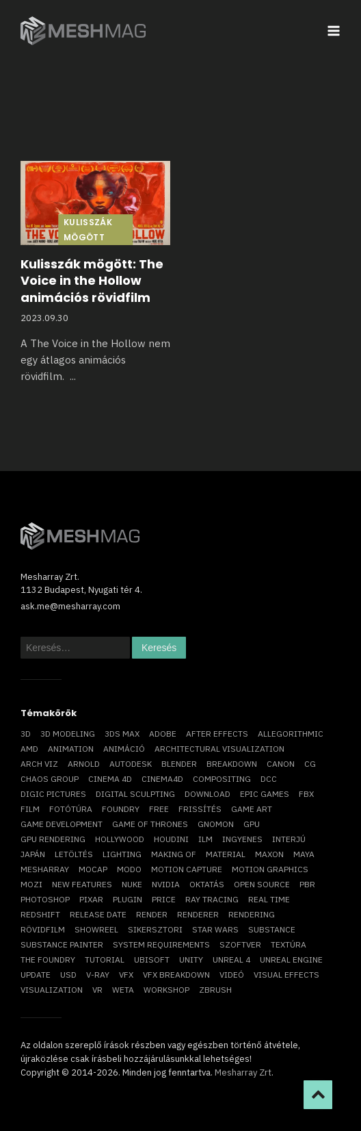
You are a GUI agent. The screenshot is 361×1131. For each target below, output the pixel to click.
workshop (166, 989)
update (36, 974)
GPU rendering (53, 839)
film (30, 809)
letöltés (74, 854)
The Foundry (48, 959)
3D (26, 733)
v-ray (97, 974)
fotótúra (70, 809)
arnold (84, 764)
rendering (251, 914)
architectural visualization (219, 749)
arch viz (39, 764)
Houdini (171, 839)
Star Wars (215, 929)
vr (97, 989)
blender (179, 764)
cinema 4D (110, 779)
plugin (127, 899)
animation (71, 749)
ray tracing (212, 899)
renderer (198, 914)
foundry (120, 809)
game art (251, 809)
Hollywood (119, 839)
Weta (123, 989)
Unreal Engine (291, 959)
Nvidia (166, 884)
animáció (124, 749)
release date (98, 914)
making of (173, 854)
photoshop (45, 899)
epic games (264, 794)
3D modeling (67, 733)
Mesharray (45, 869)
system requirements (161, 944)
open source (262, 884)
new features (82, 884)
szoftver (240, 944)
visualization (52, 989)
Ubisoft (152, 959)
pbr (307, 884)
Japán (33, 854)
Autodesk (130, 764)
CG (310, 764)
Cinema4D (162, 779)
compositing (222, 779)
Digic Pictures (53, 794)
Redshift (40, 914)
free (159, 809)
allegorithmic (290, 733)
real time (269, 899)
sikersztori (155, 929)
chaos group (50, 779)
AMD (29, 749)
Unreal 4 (231, 959)
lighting (122, 854)
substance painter (62, 944)
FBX (306, 794)
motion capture (186, 869)
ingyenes (242, 839)
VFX (126, 974)
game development (62, 824)
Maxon (269, 854)
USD (68, 974)
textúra (288, 944)
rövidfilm (43, 929)
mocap (93, 869)
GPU (251, 824)
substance (271, 929)
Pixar (91, 899)
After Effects (217, 733)
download (207, 794)
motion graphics (270, 869)
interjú (289, 839)
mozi (31, 884)
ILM (205, 839)
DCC (268, 779)
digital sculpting (135, 794)
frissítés (200, 809)
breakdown (231, 764)
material (225, 854)
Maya (304, 854)
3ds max (122, 733)
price (164, 899)
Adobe (162, 733)
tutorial (104, 959)
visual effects (286, 974)
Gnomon (216, 824)
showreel (96, 929)
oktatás (206, 884)
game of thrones (150, 824)
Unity (191, 959)
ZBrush (215, 989)
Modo (129, 869)
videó (231, 974)
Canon (281, 764)
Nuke (132, 884)
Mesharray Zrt (243, 1072)
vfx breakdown (176, 974)
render (152, 914)
